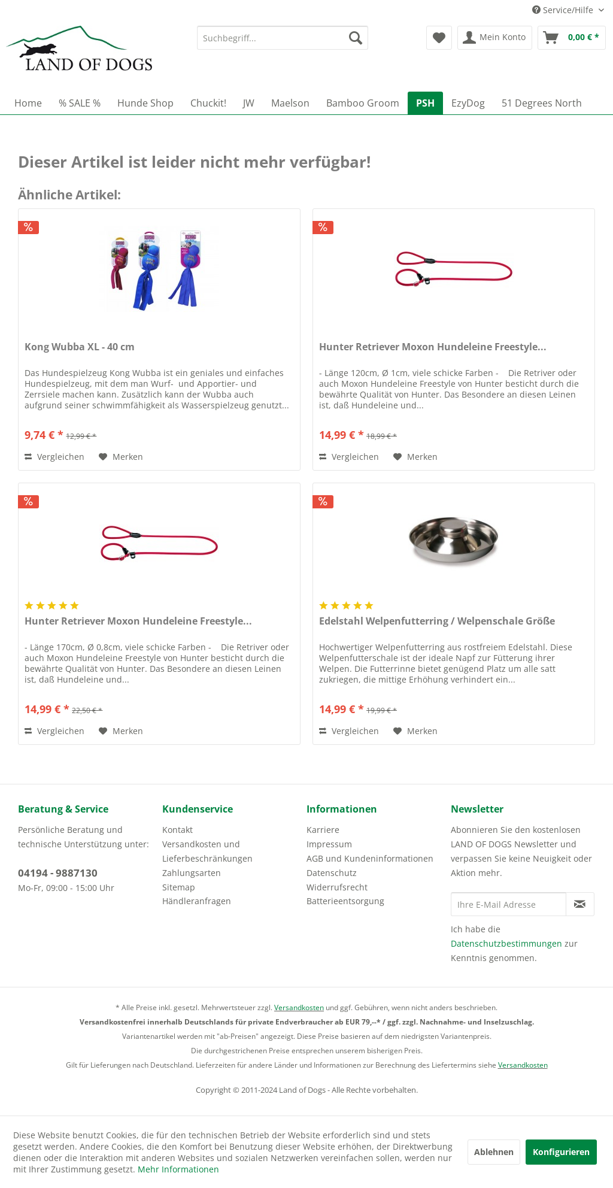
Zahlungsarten (191, 872)
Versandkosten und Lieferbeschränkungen (207, 851)
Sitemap (178, 887)
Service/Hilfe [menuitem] (564, 10)
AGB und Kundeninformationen (369, 858)
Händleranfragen (196, 901)
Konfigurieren (561, 1151)
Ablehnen (494, 1151)
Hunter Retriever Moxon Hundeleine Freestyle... (433, 347)
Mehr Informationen (178, 1169)
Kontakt (177, 829)
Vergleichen (54, 456)
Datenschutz (331, 872)
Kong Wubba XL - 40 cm (80, 347)
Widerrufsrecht (337, 887)
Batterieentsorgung (345, 901)
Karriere (322, 829)
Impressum (329, 844)
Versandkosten (299, 1007)
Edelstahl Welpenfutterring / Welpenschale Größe (437, 621)
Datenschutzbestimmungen (506, 943)
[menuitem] (283, 38)
